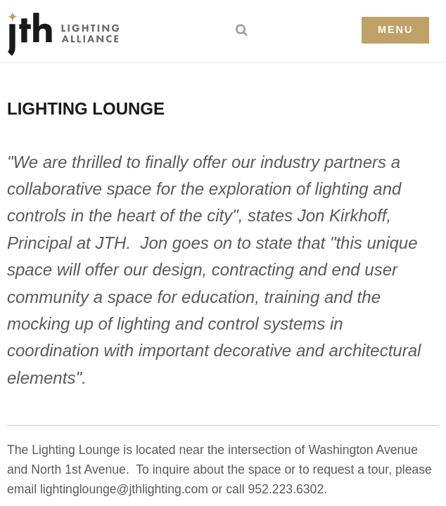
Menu (395, 29)
